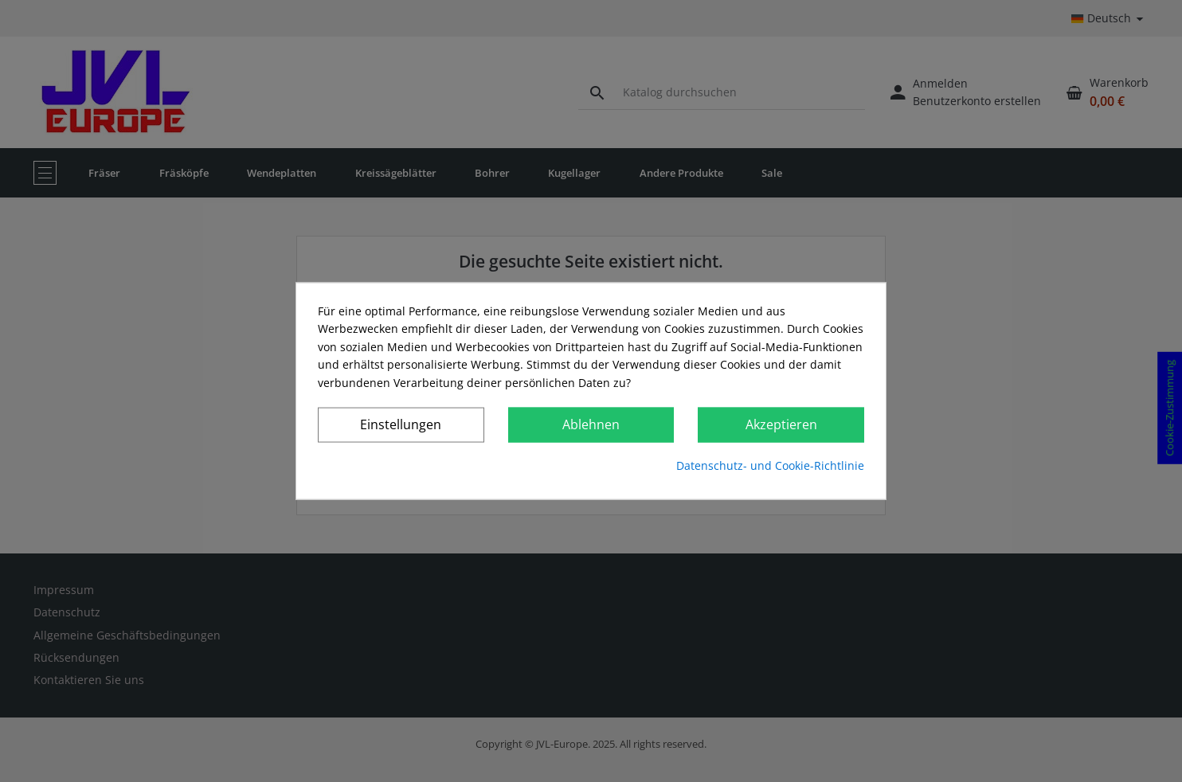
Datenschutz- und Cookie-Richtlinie (770, 465)
